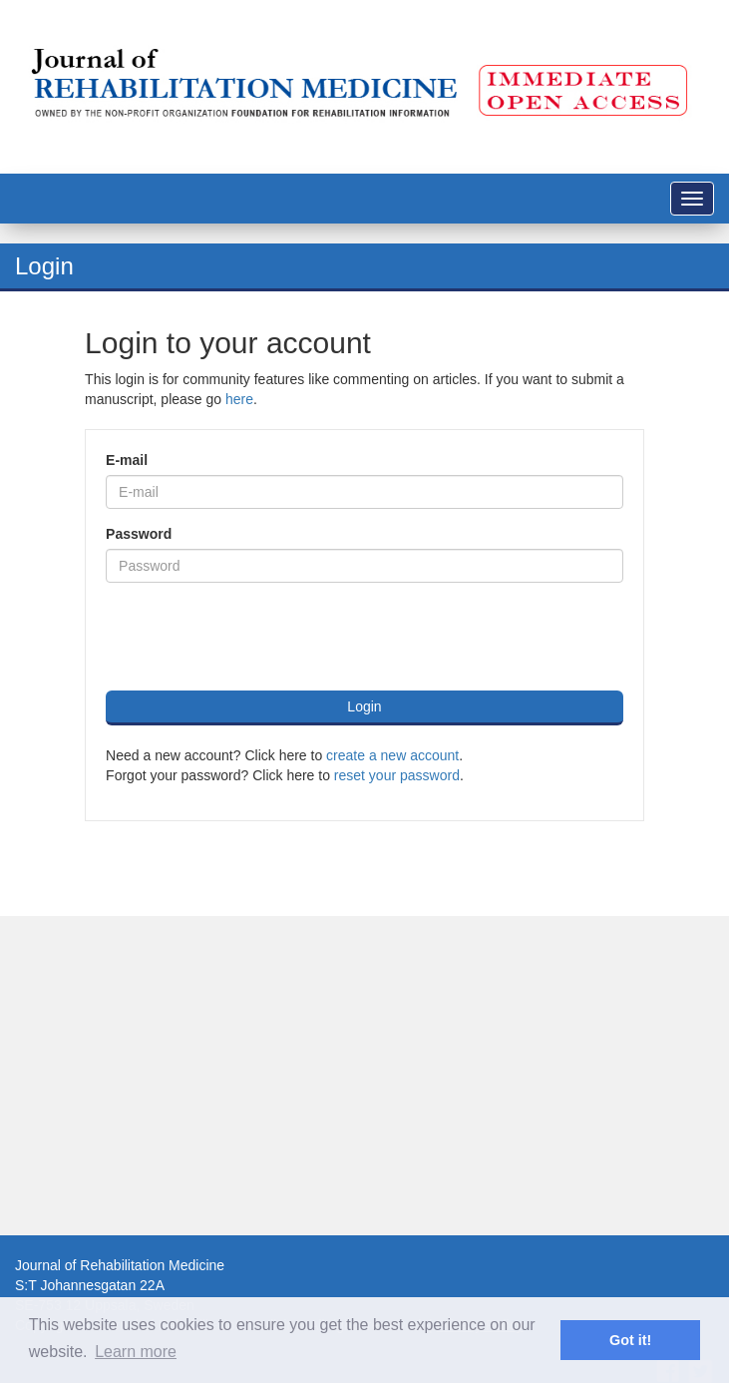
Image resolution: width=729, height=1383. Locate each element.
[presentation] (257, 637)
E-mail (127, 460)
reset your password (397, 775)
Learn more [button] (136, 1351)
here (239, 399)
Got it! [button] (630, 1340)
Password (139, 534)
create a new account (392, 755)
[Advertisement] (357, 1075)
